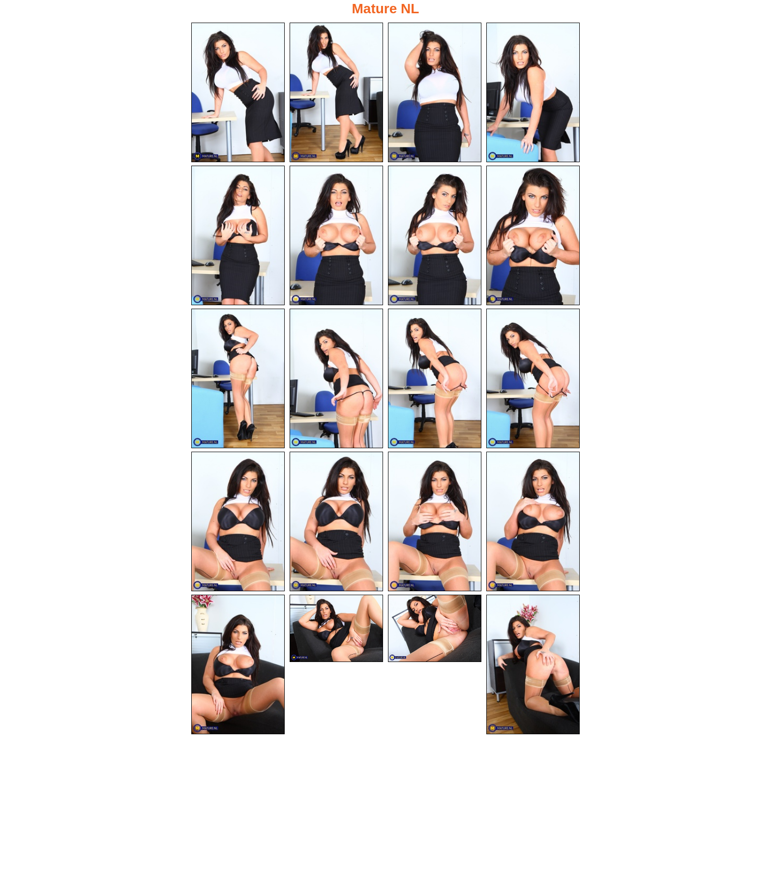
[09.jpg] (238, 378)
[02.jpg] (336, 92)
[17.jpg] (238, 664)
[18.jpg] (336, 628)
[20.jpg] (533, 664)
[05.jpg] (238, 235)
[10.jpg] (336, 378)
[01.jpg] (238, 92)
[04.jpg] (533, 92)
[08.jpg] (533, 235)
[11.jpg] (434, 378)
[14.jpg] (336, 521)
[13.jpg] (238, 521)
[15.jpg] (434, 521)
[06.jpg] (336, 235)
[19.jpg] (434, 628)
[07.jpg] (434, 235)
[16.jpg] (533, 521)
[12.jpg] (533, 378)
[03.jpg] (434, 92)
